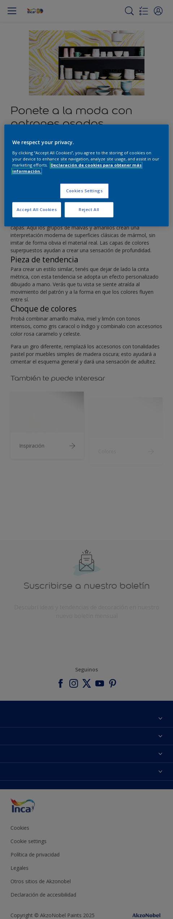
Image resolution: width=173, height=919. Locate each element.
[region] (86, 176)
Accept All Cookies (37, 209)
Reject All (89, 209)
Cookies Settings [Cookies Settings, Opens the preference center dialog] (84, 191)
